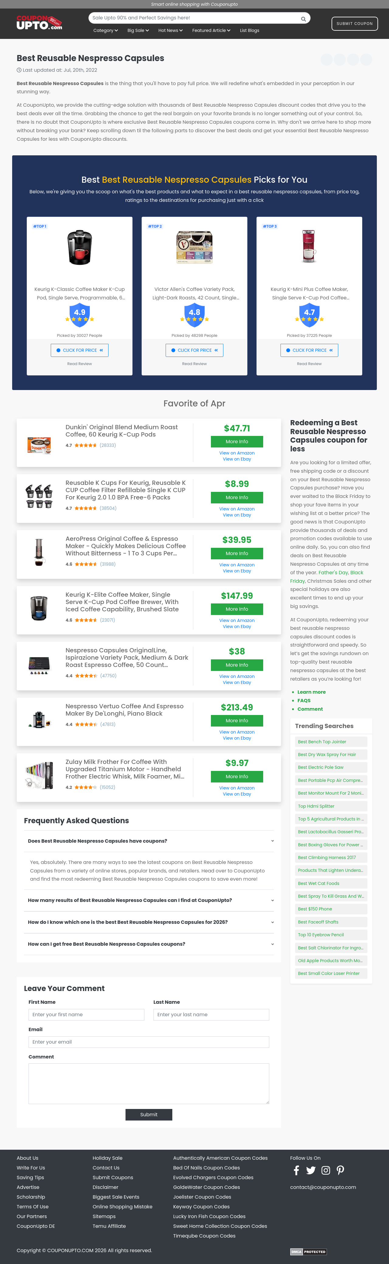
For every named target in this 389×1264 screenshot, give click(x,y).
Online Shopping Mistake (123, 1206)
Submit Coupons (113, 1177)
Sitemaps (104, 1216)
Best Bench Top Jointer (322, 742)
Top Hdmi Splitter (316, 806)
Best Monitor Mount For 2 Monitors (333, 793)
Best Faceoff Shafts (318, 922)
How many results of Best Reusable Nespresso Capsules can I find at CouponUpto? (130, 900)
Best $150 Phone (315, 909)
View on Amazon (237, 453)
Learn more (312, 692)
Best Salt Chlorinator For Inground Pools (340, 948)
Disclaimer (105, 1187)
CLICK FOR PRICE (79, 350)
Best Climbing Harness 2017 (327, 858)
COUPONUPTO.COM (70, 1250)
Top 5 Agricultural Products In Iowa (335, 819)
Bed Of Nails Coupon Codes (206, 1167)
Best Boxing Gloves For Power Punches (338, 845)
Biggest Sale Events (116, 1196)
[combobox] (199, 18)
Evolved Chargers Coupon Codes (213, 1177)
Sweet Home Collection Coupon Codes (220, 1226)
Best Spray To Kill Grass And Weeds (335, 896)
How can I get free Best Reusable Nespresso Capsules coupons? (106, 944)
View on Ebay (237, 459)
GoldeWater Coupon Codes (206, 1187)
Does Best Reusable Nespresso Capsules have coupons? (97, 840)
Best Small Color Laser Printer (329, 973)
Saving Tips (30, 1177)
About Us (27, 1158)
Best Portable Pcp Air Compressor (333, 780)
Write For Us (31, 1167)
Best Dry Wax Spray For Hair (327, 754)
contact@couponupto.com (323, 1187)
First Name (42, 1002)
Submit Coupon (354, 25)
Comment (41, 1056)
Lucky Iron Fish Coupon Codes (209, 1216)
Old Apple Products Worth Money (333, 961)
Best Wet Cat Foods (318, 883)
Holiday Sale (107, 1158)
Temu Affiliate (109, 1226)
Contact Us (106, 1167)
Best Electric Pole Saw (320, 767)
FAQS (304, 700)
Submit (149, 1114)
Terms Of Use (33, 1206)
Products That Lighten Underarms (333, 870)
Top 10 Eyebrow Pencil (321, 935)
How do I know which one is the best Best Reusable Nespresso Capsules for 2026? (128, 922)
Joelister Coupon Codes (202, 1196)
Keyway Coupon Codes (201, 1206)
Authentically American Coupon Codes (220, 1158)
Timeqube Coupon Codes (204, 1235)
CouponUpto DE (36, 1226)
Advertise (28, 1187)
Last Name (166, 1002)
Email (36, 1029)
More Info (237, 441)
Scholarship (31, 1196)
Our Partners (32, 1216)
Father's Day (333, 572)
